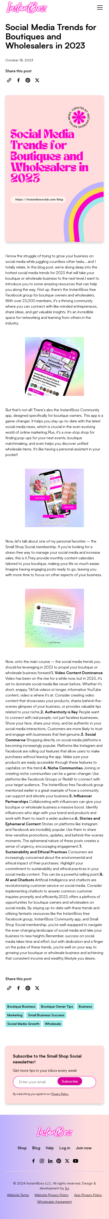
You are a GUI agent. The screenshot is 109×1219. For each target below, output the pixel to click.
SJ (67, 1188)
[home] (26, 7)
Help (50, 1148)
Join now (84, 1148)
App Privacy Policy (88, 1195)
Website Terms (18, 1195)
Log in (64, 1148)
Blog (36, 1148)
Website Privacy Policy (52, 1195)
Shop (22, 1148)
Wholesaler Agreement (54, 1202)
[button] (99, 7)
